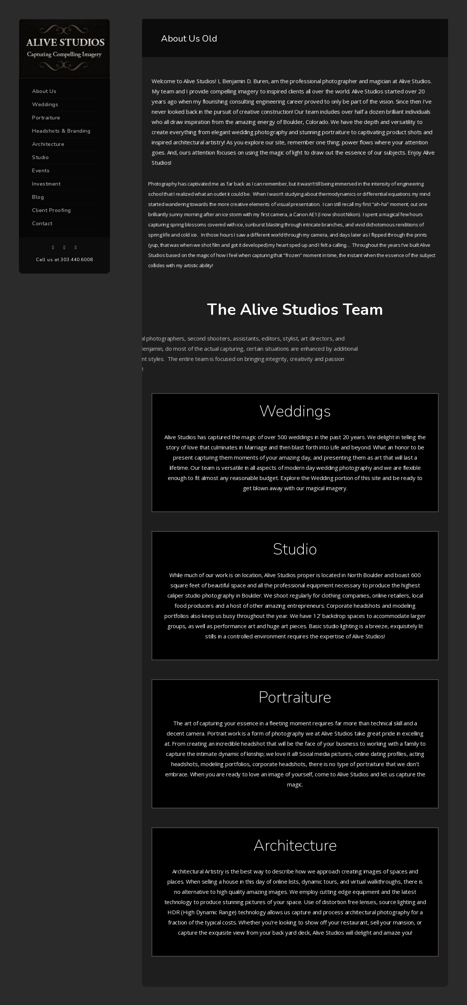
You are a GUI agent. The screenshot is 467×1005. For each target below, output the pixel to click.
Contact (42, 223)
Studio (40, 157)
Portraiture (46, 117)
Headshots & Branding (61, 131)
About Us (44, 91)
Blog (38, 197)
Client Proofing (51, 210)
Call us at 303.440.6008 (64, 260)
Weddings (45, 104)
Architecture (48, 144)
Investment (46, 183)
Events (40, 170)
